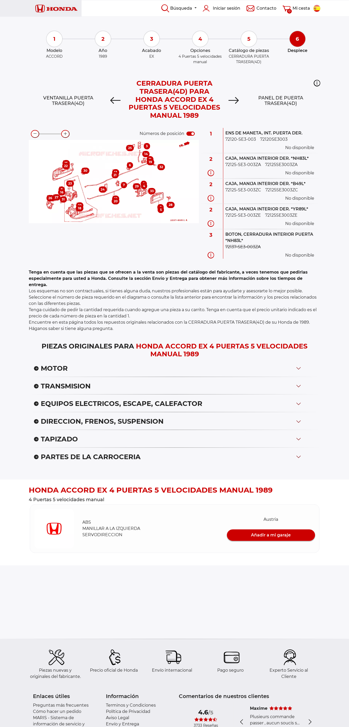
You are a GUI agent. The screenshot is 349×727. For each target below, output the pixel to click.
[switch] (190, 134)
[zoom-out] (35, 134)
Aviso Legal (117, 717)
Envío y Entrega (122, 724)
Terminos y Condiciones (131, 705)
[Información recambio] (211, 172)
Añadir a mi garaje (271, 535)
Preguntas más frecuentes (61, 705)
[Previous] (115, 100)
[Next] (233, 100)
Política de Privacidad (128, 711)
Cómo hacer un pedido (57, 711)
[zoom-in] (65, 134)
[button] (317, 83)
